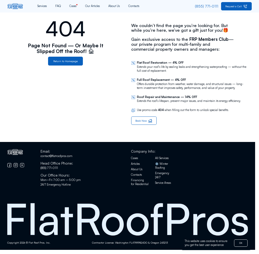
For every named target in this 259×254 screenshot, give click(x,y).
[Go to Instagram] (16, 165)
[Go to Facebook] (9, 165)
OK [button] (240, 242)
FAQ (58, 6)
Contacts (133, 6)
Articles (135, 164)
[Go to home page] (15, 6)
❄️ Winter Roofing (161, 166)
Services (42, 6)
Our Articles (92, 6)
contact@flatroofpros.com (56, 156)
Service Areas (163, 183)
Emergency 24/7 (162, 175)
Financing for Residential (140, 182)
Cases (72, 6)
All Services (162, 158)
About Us (114, 6)
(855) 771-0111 (49, 168)
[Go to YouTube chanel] (22, 165)
